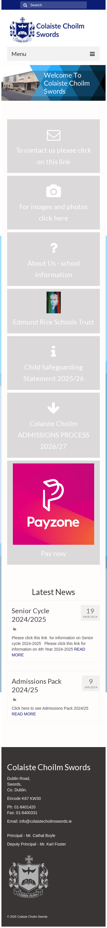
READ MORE (24, 714)
